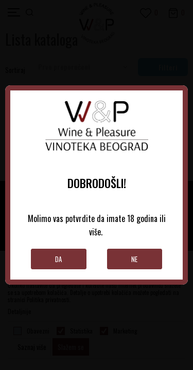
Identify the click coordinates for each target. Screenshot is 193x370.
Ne (134, 259)
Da (58, 259)
